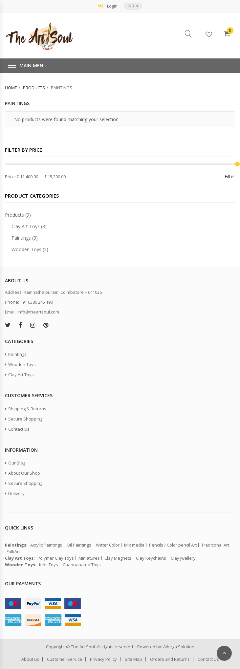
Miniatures (89, 558)
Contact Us (19, 429)
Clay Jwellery (183, 558)
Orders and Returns (170, 659)
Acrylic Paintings (46, 545)
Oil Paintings (79, 545)
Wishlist (212, 35)
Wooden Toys (26, 249)
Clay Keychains (151, 558)
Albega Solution (178, 647)
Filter (230, 176)
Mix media (134, 545)
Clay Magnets (117, 558)
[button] (133, 6)
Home (11, 88)
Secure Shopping (25, 419)
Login (108, 6)
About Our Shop (24, 473)
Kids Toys (48, 565)
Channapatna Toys (82, 565)
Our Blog (16, 463)
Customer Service (64, 659)
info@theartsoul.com (38, 312)
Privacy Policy (103, 659)
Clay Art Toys (25, 226)
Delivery (16, 493)
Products (34, 88)
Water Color (108, 545)
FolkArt (13, 552)
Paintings (21, 238)
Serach (192, 34)
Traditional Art (215, 545)
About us (30, 659)
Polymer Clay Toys (55, 558)
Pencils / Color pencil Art (173, 545)
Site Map (133, 659)
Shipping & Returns (27, 409)
